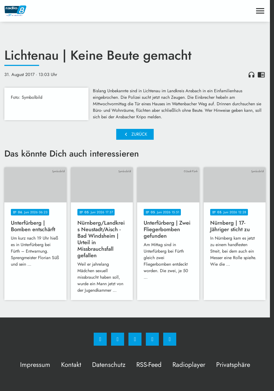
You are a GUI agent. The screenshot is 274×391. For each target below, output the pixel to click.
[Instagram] (117, 339)
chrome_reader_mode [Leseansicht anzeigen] (261, 74)
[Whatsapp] (134, 339)
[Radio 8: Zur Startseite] (69, 10)
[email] (169, 339)
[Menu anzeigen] (260, 10)
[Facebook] (100, 339)
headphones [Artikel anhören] (251, 74)
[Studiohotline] (152, 339)
